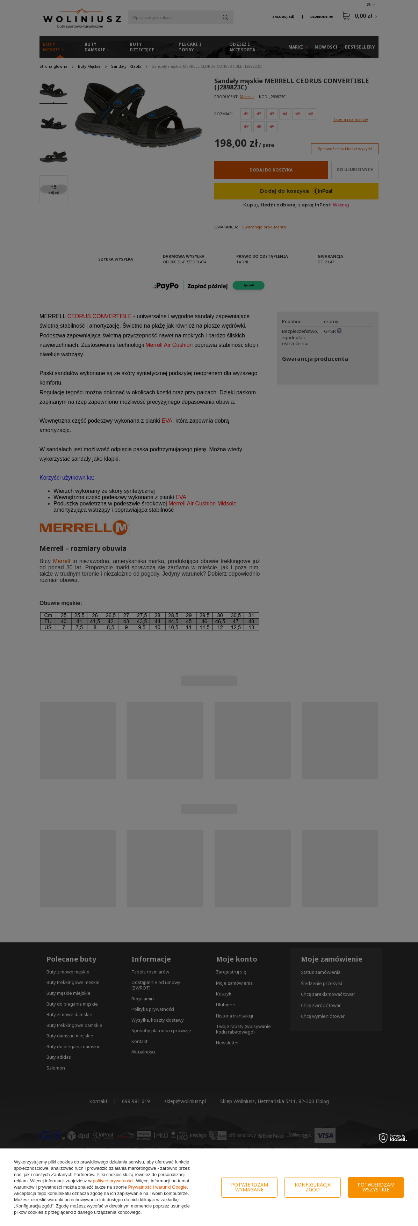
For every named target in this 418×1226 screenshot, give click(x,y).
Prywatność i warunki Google (157, 1187)
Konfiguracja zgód (313, 1187)
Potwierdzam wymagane (249, 1187)
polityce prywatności (113, 1180)
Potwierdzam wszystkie (376, 1187)
